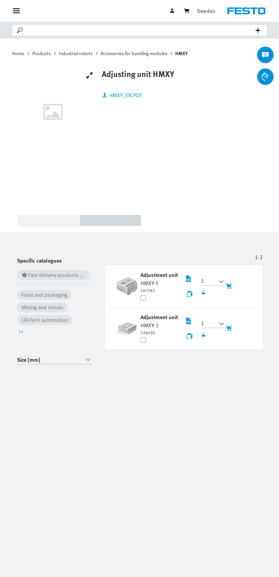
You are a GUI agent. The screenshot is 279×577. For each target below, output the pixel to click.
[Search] (141, 30)
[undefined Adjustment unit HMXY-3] (159, 324)
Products (41, 53)
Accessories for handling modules (134, 53)
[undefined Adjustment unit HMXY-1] (159, 282)
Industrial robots (76, 53)
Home (18, 53)
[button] (209, 281)
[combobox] (54, 359)
